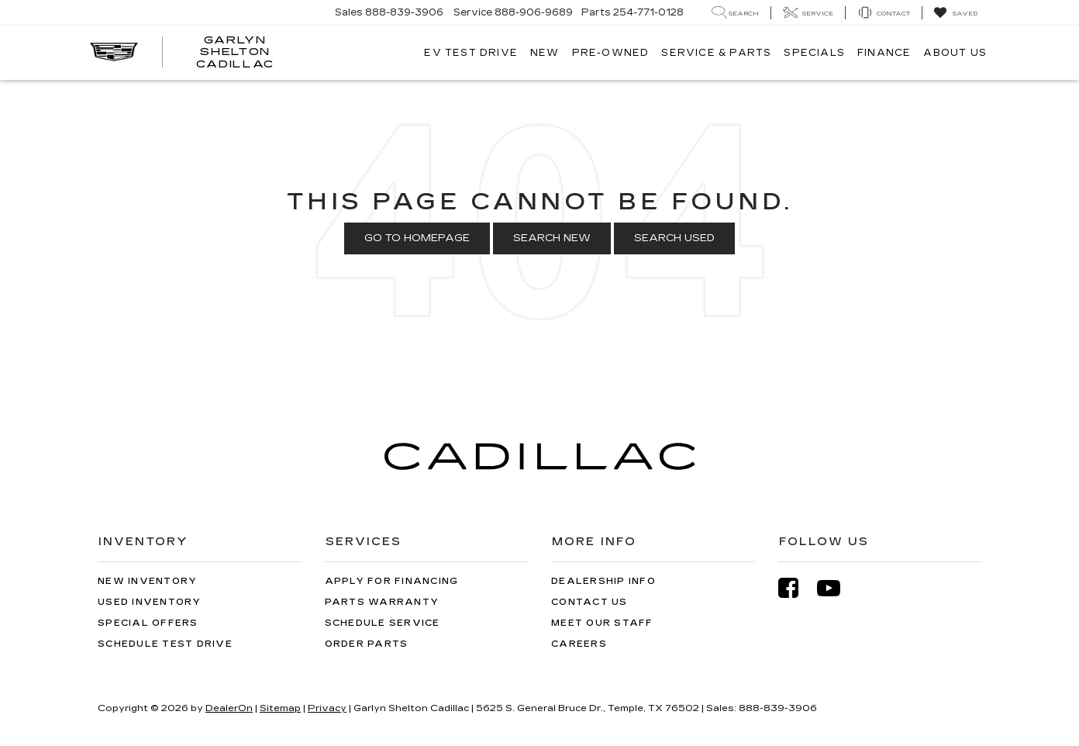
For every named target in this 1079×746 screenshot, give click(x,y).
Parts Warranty (382, 602)
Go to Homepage (417, 238)
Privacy (327, 708)
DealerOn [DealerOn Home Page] (229, 708)
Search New (552, 238)
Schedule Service (382, 623)
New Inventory (147, 581)
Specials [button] (814, 52)
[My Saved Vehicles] (955, 13)
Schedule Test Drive (165, 644)
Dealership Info (603, 581)
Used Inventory (150, 602)
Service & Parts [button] (716, 52)
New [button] (545, 52)
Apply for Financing (392, 581)
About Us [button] (955, 52)
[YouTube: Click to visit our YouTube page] (836, 588)
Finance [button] (884, 52)
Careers (579, 644)
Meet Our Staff (602, 623)
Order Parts (367, 644)
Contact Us (589, 602)
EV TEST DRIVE (471, 52)
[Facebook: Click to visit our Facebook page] (796, 588)
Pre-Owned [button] (611, 52)
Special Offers (148, 623)
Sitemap (280, 708)
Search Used (674, 238)
